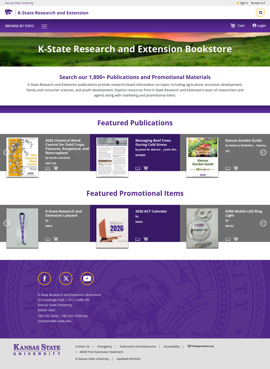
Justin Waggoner (174, 149)
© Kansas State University (92, 359)
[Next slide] (263, 152)
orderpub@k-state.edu (54, 321)
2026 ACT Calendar (151, 211)
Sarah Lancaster (59, 157)
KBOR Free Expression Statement (101, 352)
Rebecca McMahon (241, 145)
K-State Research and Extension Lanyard (63, 213)
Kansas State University (19, 3)
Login (259, 25)
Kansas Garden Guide (243, 140)
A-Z (258, 3)
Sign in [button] (242, 3)
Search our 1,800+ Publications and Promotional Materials (135, 77)
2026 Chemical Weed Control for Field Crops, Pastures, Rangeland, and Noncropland (67, 146)
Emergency (104, 346)
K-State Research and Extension (53, 13)
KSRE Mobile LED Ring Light (243, 213)
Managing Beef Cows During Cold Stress (153, 142)
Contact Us (82, 346)
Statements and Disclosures (138, 346)
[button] (27, 25)
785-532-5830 (48, 316)
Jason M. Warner (150, 149)
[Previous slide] (6, 152)
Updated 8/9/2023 (128, 359)
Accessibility (172, 346)
